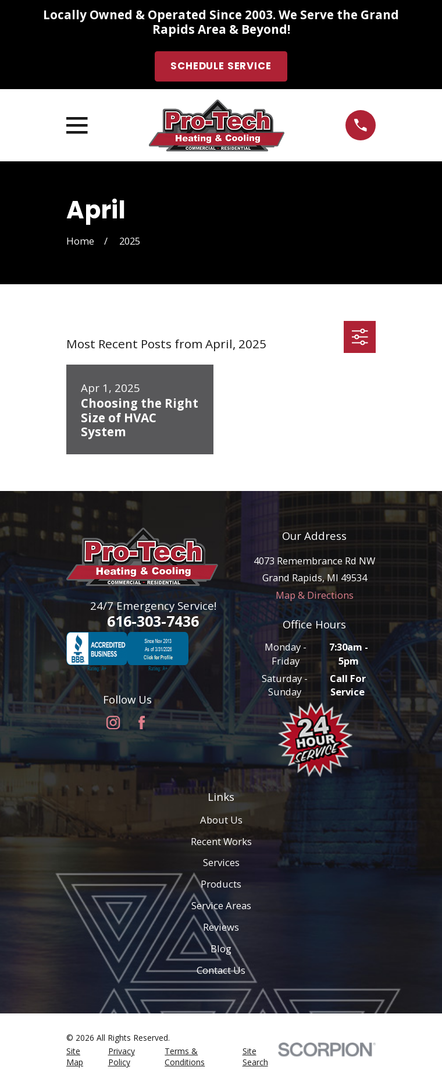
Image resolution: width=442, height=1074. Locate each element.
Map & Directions (315, 595)
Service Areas (221, 905)
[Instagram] (113, 722)
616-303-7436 (153, 621)
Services (221, 862)
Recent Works (221, 841)
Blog (221, 948)
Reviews (221, 927)
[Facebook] (141, 722)
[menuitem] (80, 1056)
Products (221, 884)
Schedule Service (220, 66)
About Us (221, 819)
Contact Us (221, 970)
